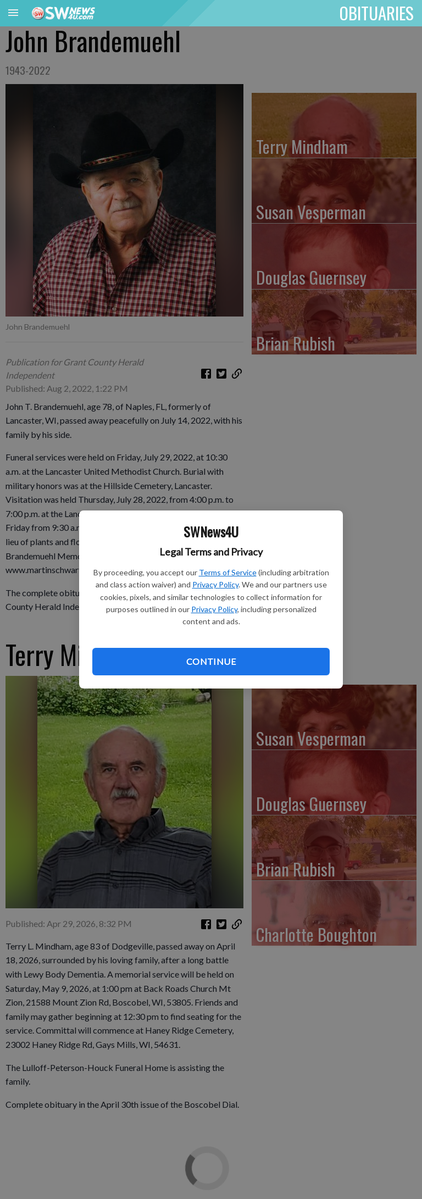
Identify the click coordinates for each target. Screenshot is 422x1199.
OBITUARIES (377, 12)
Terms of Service (228, 572)
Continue (211, 661)
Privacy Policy (215, 584)
